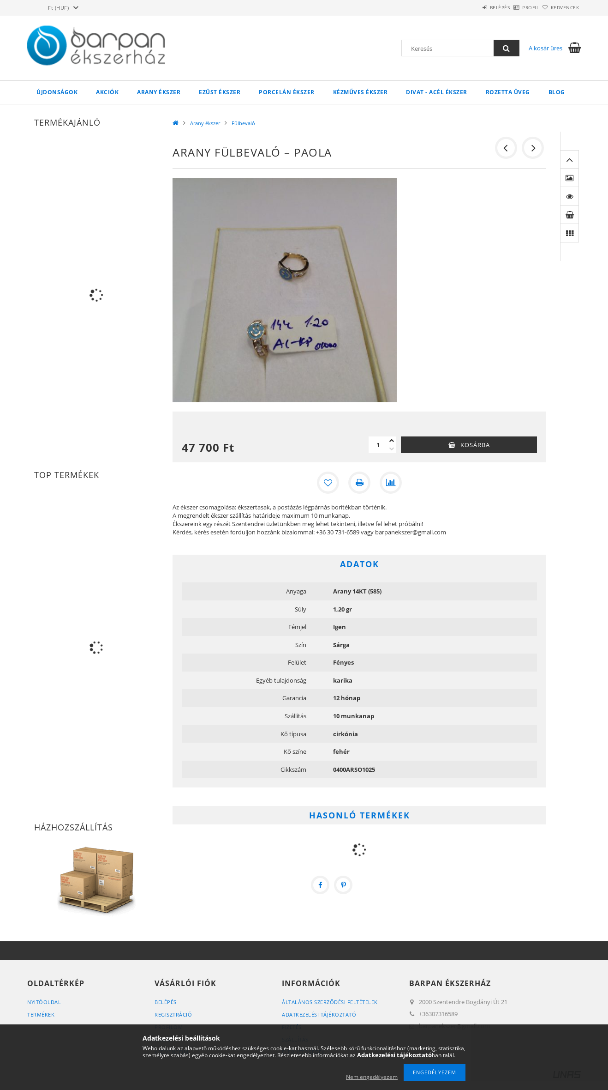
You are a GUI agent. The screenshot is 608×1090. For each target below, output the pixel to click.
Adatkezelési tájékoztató (319, 1014)
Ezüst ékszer (219, 92)
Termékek (40, 1014)
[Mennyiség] (378, 444)
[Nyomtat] (359, 483)
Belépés (474, 7)
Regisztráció (173, 1014)
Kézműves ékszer (360, 92)
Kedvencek (560, 7)
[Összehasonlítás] (391, 483)
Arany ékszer (158, 92)
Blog (556, 92)
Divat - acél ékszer (436, 92)
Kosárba (475, 445)
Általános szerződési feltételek (330, 1002)
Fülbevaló (243, 123)
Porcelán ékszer (287, 92)
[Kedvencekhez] (328, 483)
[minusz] (391, 449)
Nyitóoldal (44, 1002)
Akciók (107, 92)
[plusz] (391, 440)
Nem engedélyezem (372, 1077)
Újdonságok (56, 92)
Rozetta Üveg (508, 92)
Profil (515, 7)
